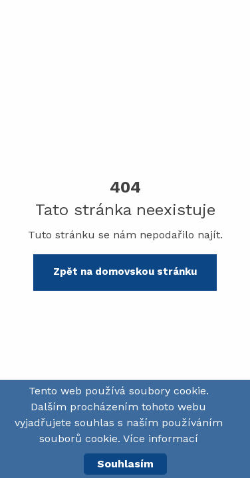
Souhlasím (125, 463)
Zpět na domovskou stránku (125, 272)
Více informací (160, 438)
